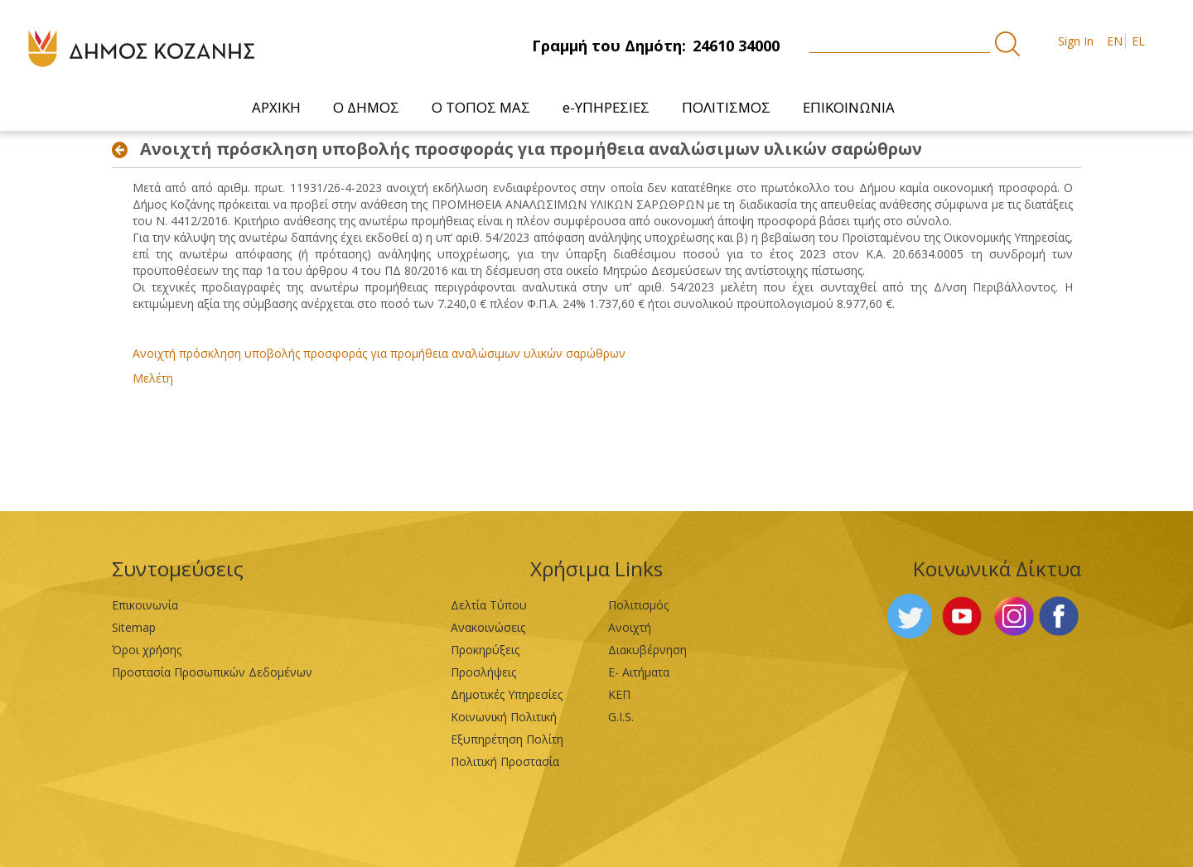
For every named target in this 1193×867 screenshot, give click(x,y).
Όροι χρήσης (146, 649)
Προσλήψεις (483, 672)
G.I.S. (621, 717)
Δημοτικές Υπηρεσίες (507, 694)
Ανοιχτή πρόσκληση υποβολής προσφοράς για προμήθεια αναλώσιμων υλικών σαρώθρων (379, 353)
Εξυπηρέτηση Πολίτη (507, 739)
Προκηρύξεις (485, 649)
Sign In (1076, 41)
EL (1138, 41)
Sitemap (134, 627)
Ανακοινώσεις (488, 627)
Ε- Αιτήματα (638, 672)
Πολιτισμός (638, 605)
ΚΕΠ (619, 694)
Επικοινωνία (145, 605)
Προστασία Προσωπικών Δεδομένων (212, 672)
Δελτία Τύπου (489, 605)
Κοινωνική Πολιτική (504, 717)
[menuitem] (277, 107)
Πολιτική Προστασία (505, 761)
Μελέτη (153, 378)
